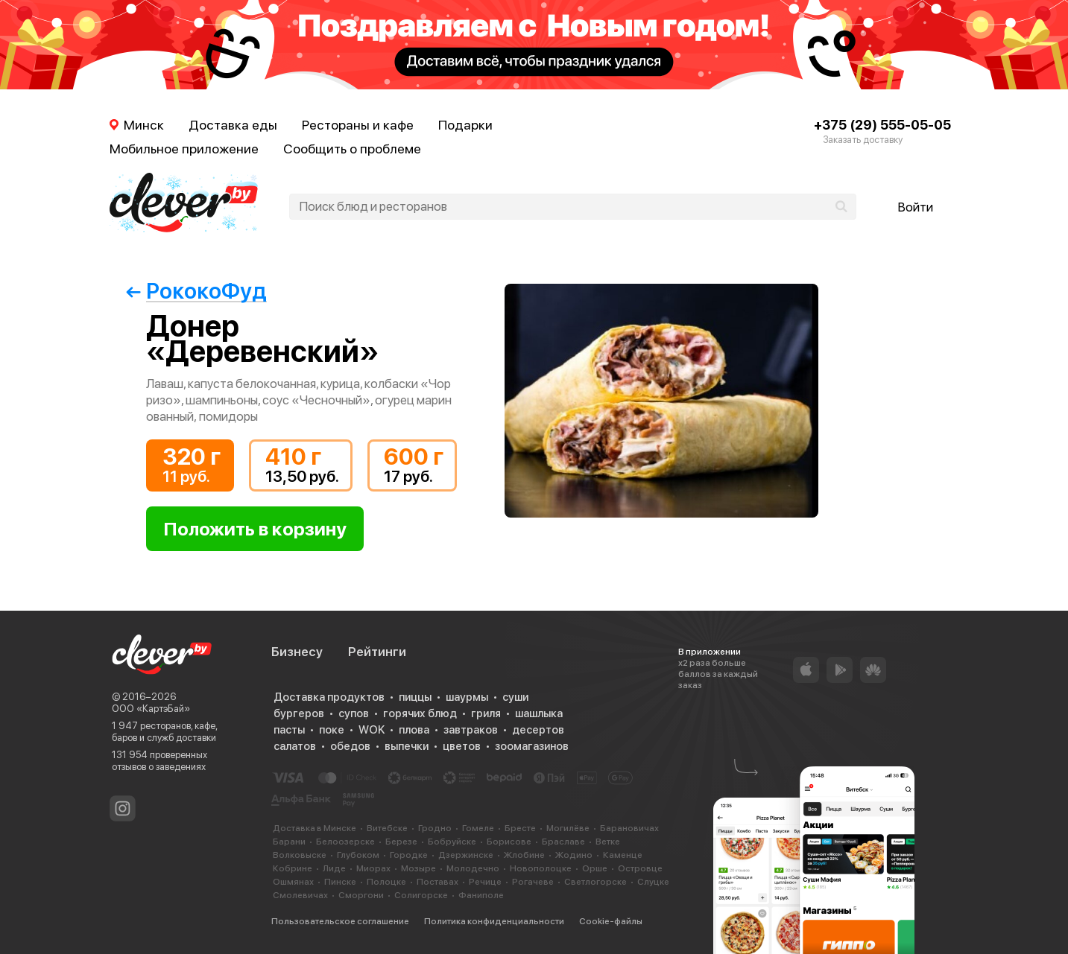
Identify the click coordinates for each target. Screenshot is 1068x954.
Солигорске (421, 895)
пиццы (415, 697)
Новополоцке (541, 868)
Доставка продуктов (329, 697)
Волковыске (299, 855)
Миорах (373, 868)
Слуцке (653, 882)
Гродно (435, 828)
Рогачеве (533, 882)
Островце (640, 868)
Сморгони (361, 895)
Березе (401, 841)
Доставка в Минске (314, 828)
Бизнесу (297, 651)
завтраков (470, 730)
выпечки (407, 746)
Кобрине (292, 868)
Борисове (509, 841)
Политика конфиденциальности (494, 921)
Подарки (465, 125)
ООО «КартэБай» (151, 708)
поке (331, 730)
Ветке (607, 841)
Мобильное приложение (184, 148)
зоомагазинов (532, 746)
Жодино (574, 855)
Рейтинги (377, 651)
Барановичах (629, 828)
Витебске (387, 828)
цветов (462, 746)
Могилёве (568, 828)
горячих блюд (420, 713)
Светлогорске (595, 882)
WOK (371, 730)
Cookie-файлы (610, 921)
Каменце (622, 855)
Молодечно (472, 868)
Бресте (520, 828)
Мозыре (418, 868)
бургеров (299, 713)
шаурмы (467, 697)
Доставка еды (233, 125)
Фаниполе (481, 895)
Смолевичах (300, 895)
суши (515, 697)
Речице (485, 882)
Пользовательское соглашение (340, 921)
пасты (289, 730)
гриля (486, 713)
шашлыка (539, 713)
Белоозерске (345, 841)
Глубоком (358, 855)
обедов (350, 746)
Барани (289, 841)
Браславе (563, 841)
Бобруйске (452, 841)
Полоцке (386, 882)
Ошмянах (293, 882)
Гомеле (478, 828)
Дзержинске (465, 855)
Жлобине (524, 855)
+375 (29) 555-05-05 (882, 125)
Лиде (334, 868)
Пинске (340, 882)
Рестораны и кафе (358, 125)
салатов (295, 746)
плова (414, 730)
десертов (538, 730)
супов (353, 713)
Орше (594, 868)
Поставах (437, 882)
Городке (409, 855)
